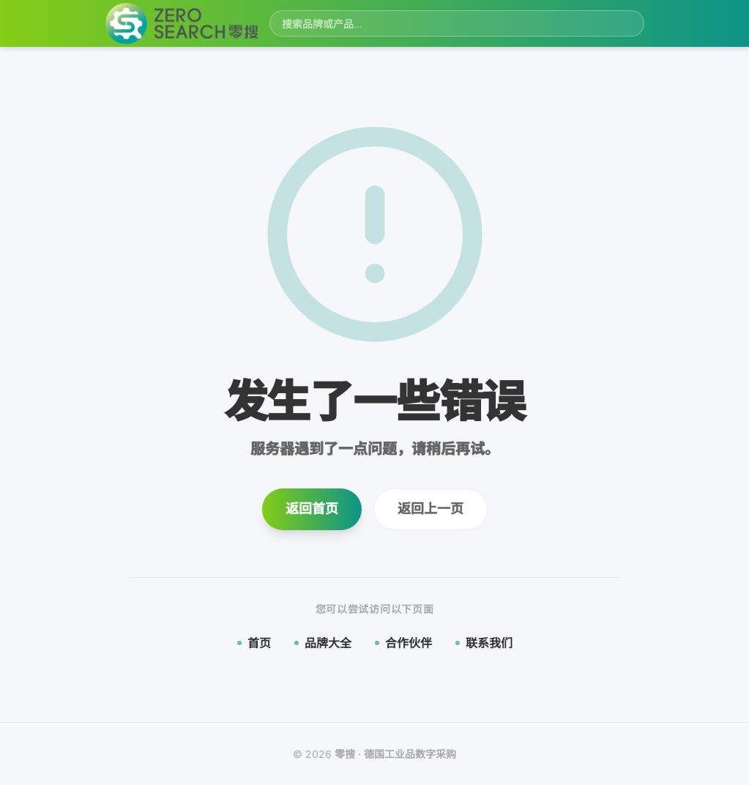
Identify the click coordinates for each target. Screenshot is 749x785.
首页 (254, 643)
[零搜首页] (181, 24)
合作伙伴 (403, 643)
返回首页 (312, 508)
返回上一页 (430, 508)
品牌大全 (322, 643)
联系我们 (484, 643)
